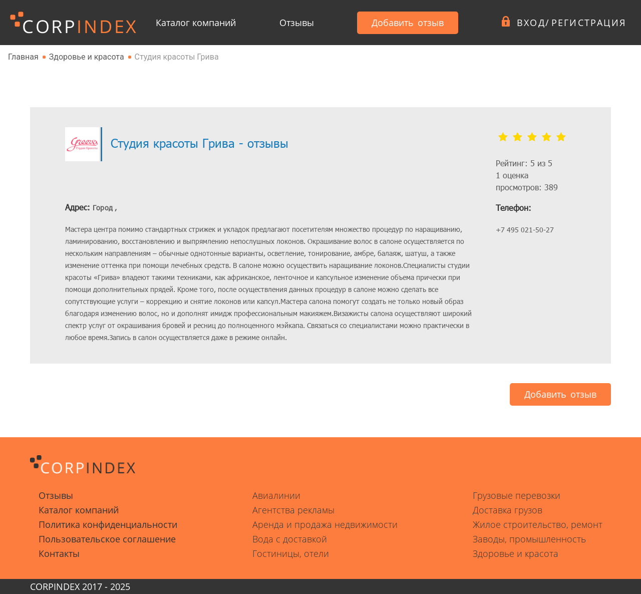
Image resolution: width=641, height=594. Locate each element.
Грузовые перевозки (516, 495)
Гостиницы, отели (290, 553)
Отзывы (296, 23)
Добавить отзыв (408, 23)
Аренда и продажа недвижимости (325, 524)
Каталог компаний (196, 23)
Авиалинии (276, 495)
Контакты (59, 553)
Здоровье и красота (515, 553)
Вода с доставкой (289, 539)
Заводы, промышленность (529, 539)
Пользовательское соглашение (107, 539)
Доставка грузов (507, 510)
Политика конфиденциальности (108, 524)
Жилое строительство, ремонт (537, 524)
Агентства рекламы (293, 510)
